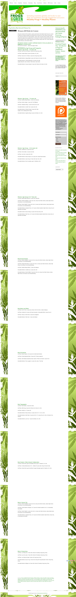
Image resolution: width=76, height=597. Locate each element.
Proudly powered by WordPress (42, 593)
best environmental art (39, 580)
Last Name (57, 134)
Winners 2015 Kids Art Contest (28, 31)
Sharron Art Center (41, 581)
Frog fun (48, 577)
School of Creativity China (34, 581)
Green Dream (39, 2)
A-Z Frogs (22, 577)
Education (25, 2)
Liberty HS (21, 581)
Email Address (58, 129)
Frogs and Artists (24, 578)
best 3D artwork (48, 579)
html (57, 138)
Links (55, 2)
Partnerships (30, 2)
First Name (57, 132)
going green (39, 578)
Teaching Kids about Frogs (29, 579)
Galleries (44, 2)
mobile (57, 141)
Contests (41, 577)
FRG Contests (50, 2)
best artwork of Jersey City (28, 580)
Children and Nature (37, 577)
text (57, 140)
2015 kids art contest (39, 579)
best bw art (33, 580)
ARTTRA (44, 579)
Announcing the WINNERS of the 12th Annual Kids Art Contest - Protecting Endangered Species (61, 32)
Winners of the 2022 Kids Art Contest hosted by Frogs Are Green (60, 162)
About (15, 2)
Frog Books (20, 2)
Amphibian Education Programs (28, 577)
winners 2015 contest (48, 581)
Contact (59, 2)
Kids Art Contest (43, 578)
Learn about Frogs (49, 578)
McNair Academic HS (27, 581)
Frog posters (19, 578)
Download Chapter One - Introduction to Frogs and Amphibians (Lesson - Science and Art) (60, 48)
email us (20, 44)
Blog (35, 2)
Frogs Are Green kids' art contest (32, 578)
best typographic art (45, 580)
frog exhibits (45, 577)
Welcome (11, 2)
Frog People (51, 577)
